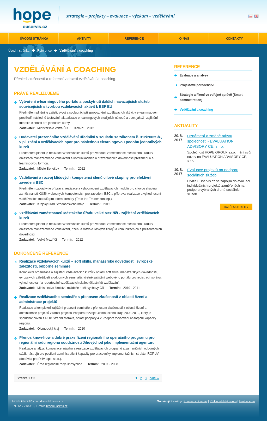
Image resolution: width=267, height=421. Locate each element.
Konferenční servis (195, 401)
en (256, 16)
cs (250, 16)
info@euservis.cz (57, 405)
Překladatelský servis (223, 401)
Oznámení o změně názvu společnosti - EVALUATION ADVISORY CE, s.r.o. (210, 141)
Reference (44, 50)
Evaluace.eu (247, 401)
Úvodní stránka (18, 50)
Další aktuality (236, 207)
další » (154, 378)
